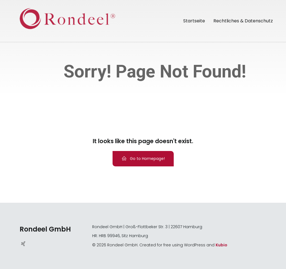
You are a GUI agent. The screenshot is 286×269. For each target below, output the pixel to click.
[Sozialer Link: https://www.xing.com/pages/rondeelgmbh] (25, 243)
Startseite (194, 21)
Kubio (221, 245)
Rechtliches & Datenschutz (243, 21)
